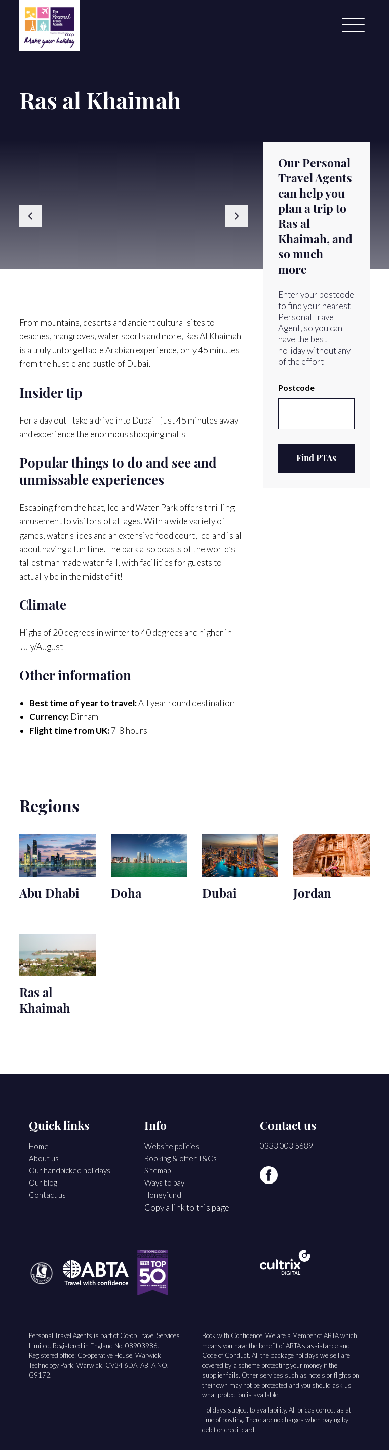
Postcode (296, 387)
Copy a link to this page (186, 1207)
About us (44, 1158)
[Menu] (353, 25)
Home (39, 1146)
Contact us (47, 1194)
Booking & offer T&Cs (180, 1158)
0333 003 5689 (286, 1145)
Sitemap (157, 1170)
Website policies (171, 1146)
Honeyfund (162, 1194)
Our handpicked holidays (69, 1170)
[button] (36, 216)
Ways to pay (164, 1182)
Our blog (43, 1182)
